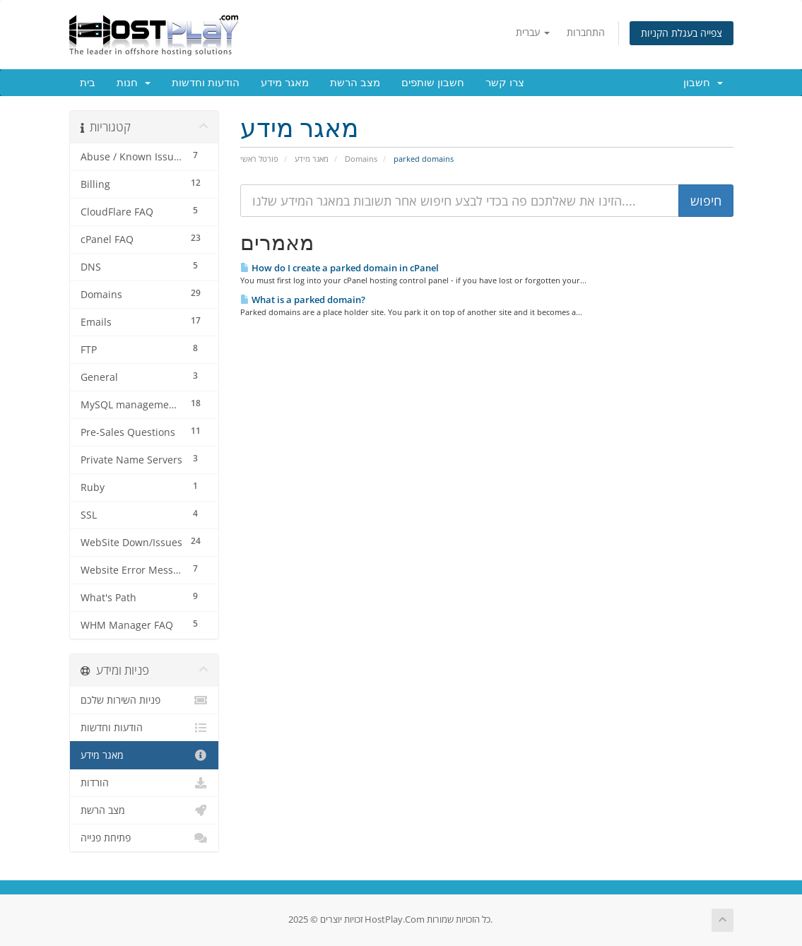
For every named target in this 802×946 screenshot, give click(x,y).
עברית (533, 32)
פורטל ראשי (259, 158)
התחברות (586, 32)
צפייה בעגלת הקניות (681, 33)
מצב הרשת (355, 82)
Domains (361, 158)
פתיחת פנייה (144, 837)
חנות (134, 82)
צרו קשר (504, 82)
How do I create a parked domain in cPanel (339, 267)
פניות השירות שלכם (144, 700)
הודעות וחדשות (206, 82)
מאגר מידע (285, 82)
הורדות (144, 782)
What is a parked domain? (302, 299)
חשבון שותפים (432, 82)
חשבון (703, 82)
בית (87, 82)
